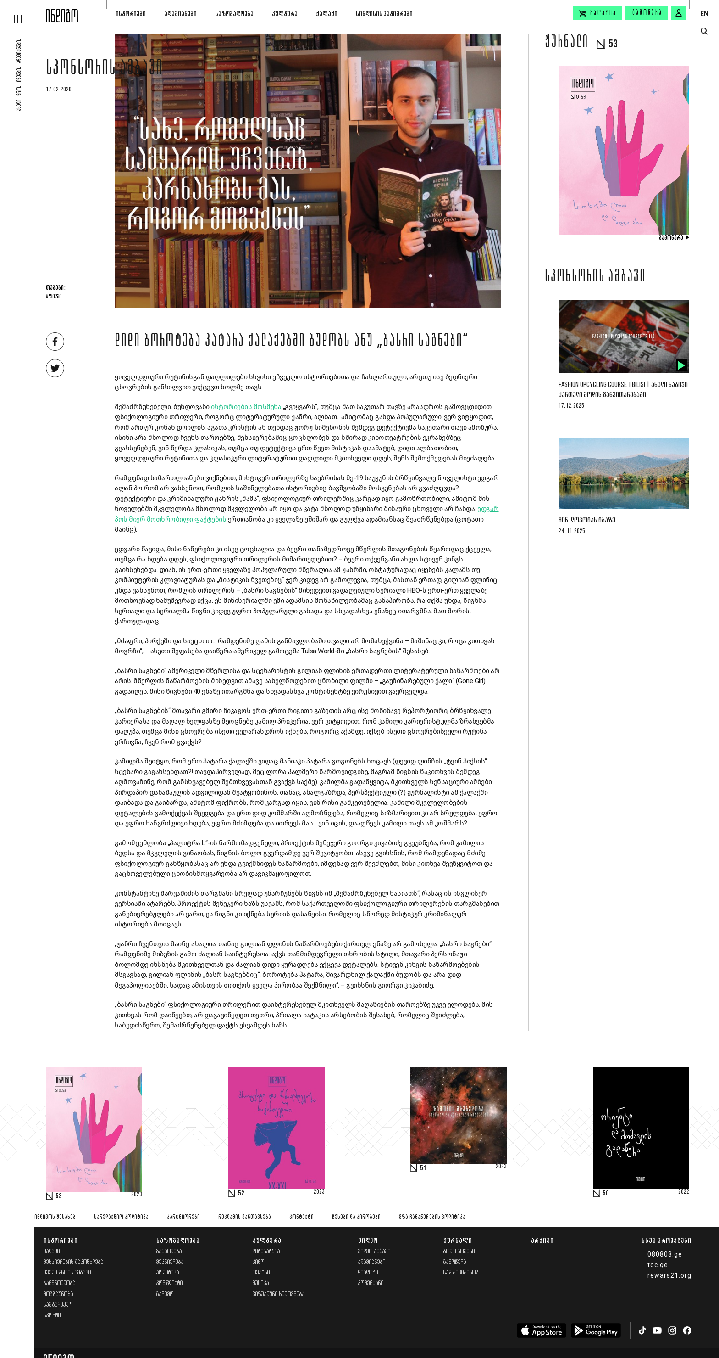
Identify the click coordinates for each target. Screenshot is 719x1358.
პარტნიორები (183, 1217)
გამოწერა (647, 13)
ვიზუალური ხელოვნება (279, 1294)
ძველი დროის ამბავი (67, 1272)
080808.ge (664, 1254)
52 (241, 1193)
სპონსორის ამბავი (104, 69)
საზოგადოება (234, 13)
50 (606, 1193)
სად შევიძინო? (460, 1272)
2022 (683, 1192)
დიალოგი (368, 1272)
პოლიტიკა (167, 1272)
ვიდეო (368, 1240)
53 (58, 1196)
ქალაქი (326, 13)
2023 (136, 1195)
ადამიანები (180, 13)
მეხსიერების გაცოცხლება (74, 1262)
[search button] (704, 31)
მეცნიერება (170, 1262)
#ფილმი (53, 297)
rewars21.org (669, 1275)
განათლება (169, 1251)
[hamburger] (23, 11)
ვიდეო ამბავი (374, 1251)
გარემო (165, 1294)
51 (423, 1168)
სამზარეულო (58, 1305)
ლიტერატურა (266, 1251)
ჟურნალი (457, 1240)
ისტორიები (131, 13)
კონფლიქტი (169, 1283)
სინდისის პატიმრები (384, 13)
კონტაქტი (301, 1217)
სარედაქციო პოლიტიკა (121, 1217)
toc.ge (657, 1264)
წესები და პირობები (356, 1217)
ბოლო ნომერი (459, 1251)
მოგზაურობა (58, 1294)
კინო (259, 1262)
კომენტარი (371, 1283)
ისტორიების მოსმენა (246, 407)
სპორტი (52, 1315)
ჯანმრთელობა (60, 1283)
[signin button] (678, 13)
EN (704, 13)
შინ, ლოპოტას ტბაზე (587, 520)
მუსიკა (261, 1283)
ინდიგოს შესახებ (55, 1217)
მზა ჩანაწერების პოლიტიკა (432, 1217)
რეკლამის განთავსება (244, 1217)
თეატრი (261, 1272)
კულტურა (285, 13)
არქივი (542, 1240)
